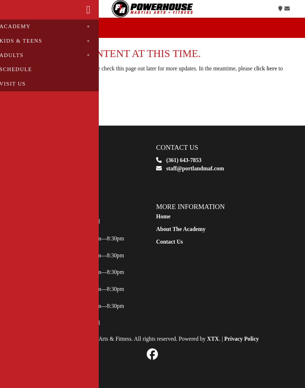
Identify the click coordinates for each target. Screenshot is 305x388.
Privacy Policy (241, 347)
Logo (153, 13)
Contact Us (169, 250)
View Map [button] (39, 195)
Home (163, 225)
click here (265, 77)
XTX (213, 347)
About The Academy (180, 237)
